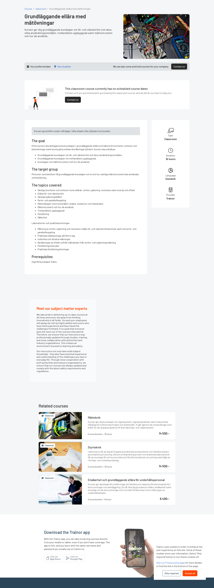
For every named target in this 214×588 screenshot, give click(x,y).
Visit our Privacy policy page (170, 562)
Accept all (190, 573)
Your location (64, 66)
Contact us (179, 66)
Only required (172, 573)
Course (28, 8)
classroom (40, 8)
